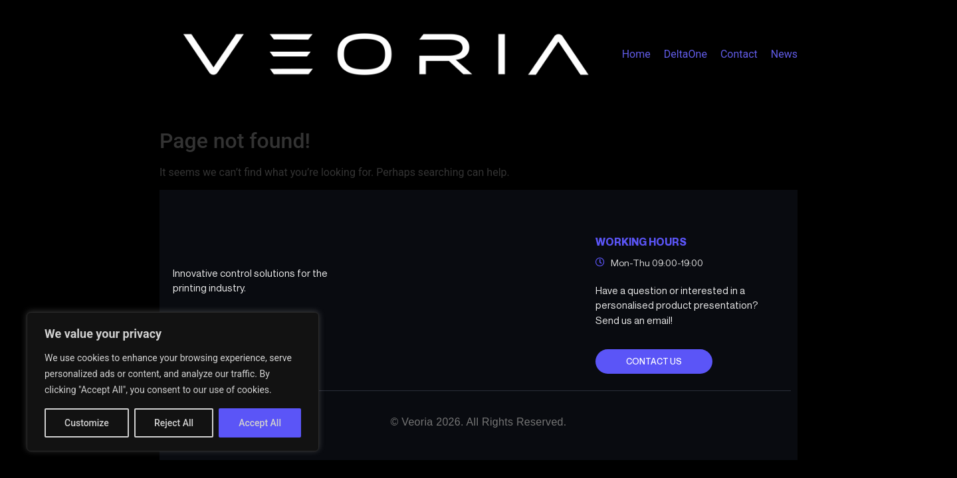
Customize (86, 423)
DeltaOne (685, 54)
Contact (739, 54)
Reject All (173, 423)
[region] (173, 381)
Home (636, 54)
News (784, 54)
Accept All (260, 423)
